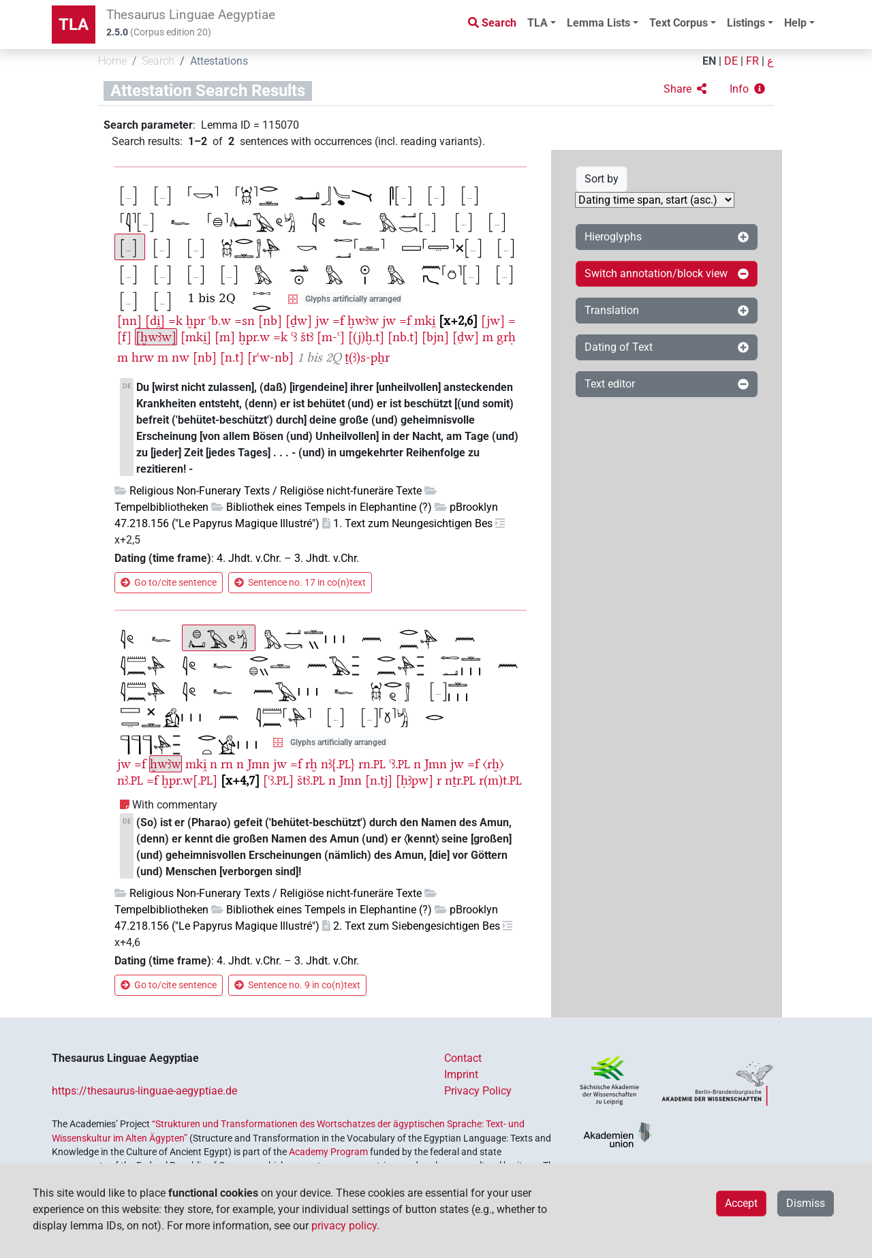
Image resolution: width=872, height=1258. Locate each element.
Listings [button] (746, 22)
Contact (463, 1058)
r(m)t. (500, 780)
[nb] (270, 320)
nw (180, 357)
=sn (244, 320)
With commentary (174, 804)
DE (731, 60)
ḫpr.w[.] (189, 780)
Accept (741, 1203)
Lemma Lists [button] (598, 22)
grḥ (506, 337)
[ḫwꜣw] (156, 337)
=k (175, 320)
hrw (142, 357)
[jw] (493, 320)
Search (158, 60)
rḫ (311, 764)
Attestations (219, 60)
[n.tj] (378, 780)
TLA (74, 24)
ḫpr (195, 320)
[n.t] (232, 357)
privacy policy (344, 1225)
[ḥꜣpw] (414, 780)
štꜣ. (311, 780)
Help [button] (795, 22)
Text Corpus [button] (678, 22)
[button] (685, 89)
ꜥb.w (219, 320)
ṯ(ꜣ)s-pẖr (367, 357)
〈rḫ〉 (493, 764)
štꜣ (306, 337)
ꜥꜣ (294, 337)
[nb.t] (403, 337)
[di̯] (155, 320)
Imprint (461, 1074)
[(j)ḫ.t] (366, 337)
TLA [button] (537, 22)
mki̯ (424, 320)
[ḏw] (298, 320)
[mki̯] (196, 337)
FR (752, 60)
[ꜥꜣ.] (278, 780)
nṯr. (460, 780)
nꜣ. (130, 780)
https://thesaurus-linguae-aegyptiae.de (144, 1090)
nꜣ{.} (338, 764)
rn (227, 764)
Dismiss (805, 1203)
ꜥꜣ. (399, 764)
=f (338, 320)
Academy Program (328, 1151)
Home (112, 60)
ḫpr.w (254, 337)
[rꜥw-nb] (270, 357)
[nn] (129, 320)
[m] (225, 337)
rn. (372, 764)
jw (322, 320)
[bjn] (435, 337)
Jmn (258, 764)
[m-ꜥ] (331, 337)
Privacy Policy (478, 1090)
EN (709, 60)
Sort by (602, 178)
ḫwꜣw (363, 320)
